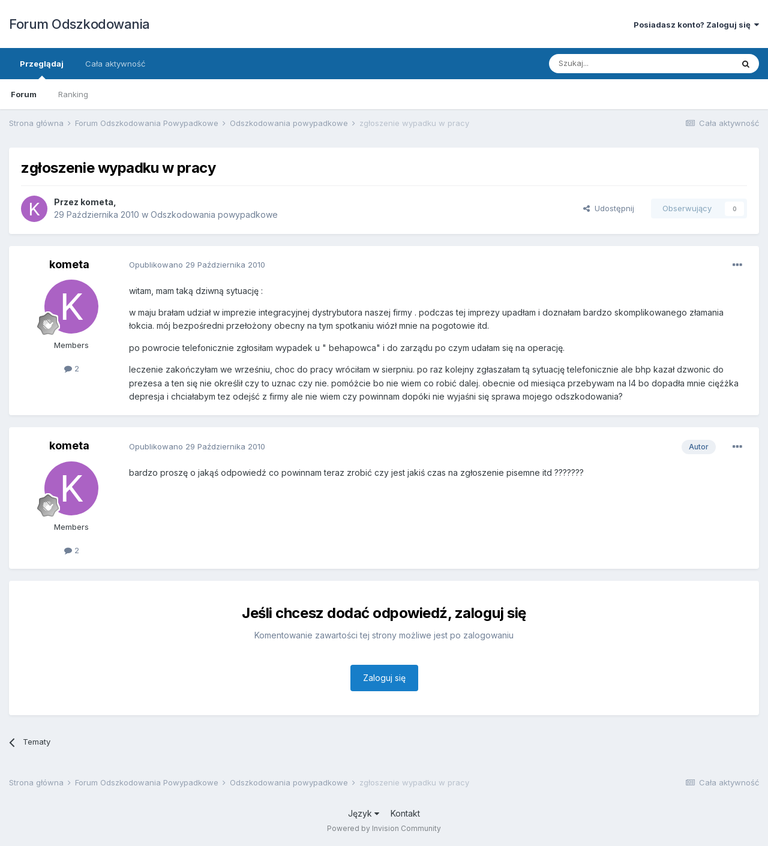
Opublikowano (197, 264)
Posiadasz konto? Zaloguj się (696, 24)
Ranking (73, 94)
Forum (24, 94)
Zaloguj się (384, 678)
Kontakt (405, 813)
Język (363, 813)
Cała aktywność (115, 63)
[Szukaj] (611, 63)
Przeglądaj (42, 69)
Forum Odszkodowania (79, 24)
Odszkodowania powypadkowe (214, 214)
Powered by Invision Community (384, 828)
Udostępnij (608, 208)
